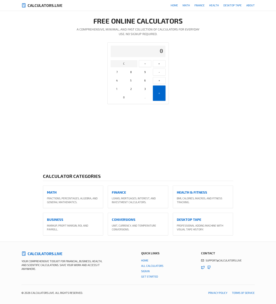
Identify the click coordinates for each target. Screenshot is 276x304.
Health (214, 5)
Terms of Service (243, 292)
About (250, 5)
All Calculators (152, 265)
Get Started (149, 276)
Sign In (145, 271)
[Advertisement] (138, 138)
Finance (199, 5)
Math (186, 5)
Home (174, 5)
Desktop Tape (232, 5)
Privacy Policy (217, 292)
